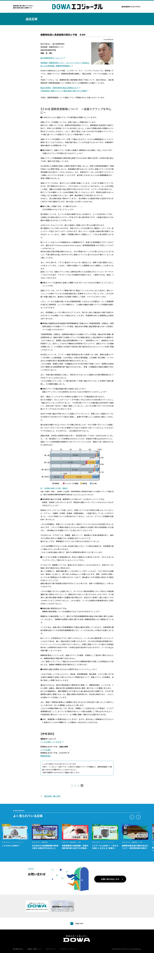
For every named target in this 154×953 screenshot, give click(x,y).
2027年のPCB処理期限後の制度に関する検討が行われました (45, 846)
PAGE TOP (79, 924)
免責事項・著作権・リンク (34, 949)
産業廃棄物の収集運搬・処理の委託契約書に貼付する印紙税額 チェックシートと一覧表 (76, 848)
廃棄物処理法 (45, 756)
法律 (79, 842)
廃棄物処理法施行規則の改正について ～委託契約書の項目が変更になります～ (135, 848)
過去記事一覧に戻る (52, 796)
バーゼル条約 (45, 749)
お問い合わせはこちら (110, 879)
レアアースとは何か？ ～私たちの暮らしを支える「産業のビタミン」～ (105, 848)
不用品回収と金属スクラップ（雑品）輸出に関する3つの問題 (63, 91)
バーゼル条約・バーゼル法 (50, 742)
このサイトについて (50, 949)
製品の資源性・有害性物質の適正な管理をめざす (59, 87)
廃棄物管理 (44, 842)
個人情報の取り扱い (18, 949)
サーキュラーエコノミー (18, 842)
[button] (132, 817)
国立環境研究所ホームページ (51, 58)
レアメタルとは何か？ (11, 845)
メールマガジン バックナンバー (68, 949)
